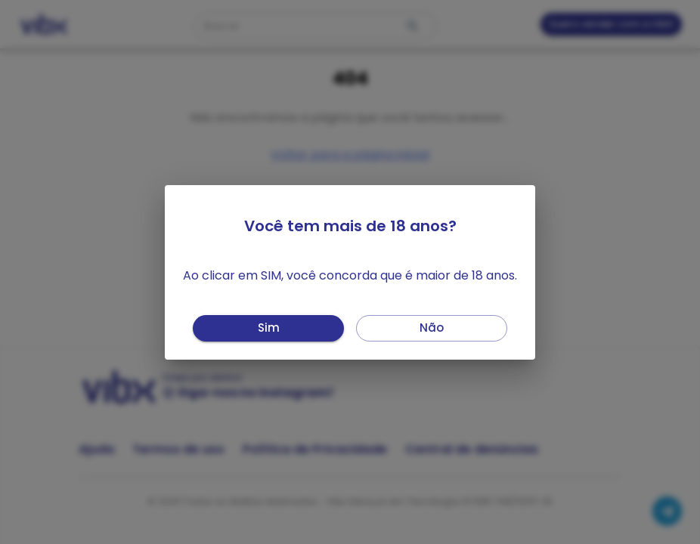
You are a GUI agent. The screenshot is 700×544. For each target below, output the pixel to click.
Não (431, 328)
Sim (268, 328)
